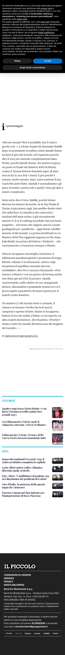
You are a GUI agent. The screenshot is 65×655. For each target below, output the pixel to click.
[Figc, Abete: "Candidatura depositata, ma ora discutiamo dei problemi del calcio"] (26, 477)
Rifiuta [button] (17, 61)
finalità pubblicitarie (46, 32)
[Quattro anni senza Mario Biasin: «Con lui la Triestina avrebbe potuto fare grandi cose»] (26, 411)
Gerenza (9, 578)
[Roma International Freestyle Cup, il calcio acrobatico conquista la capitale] (26, 461)
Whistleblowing (14, 584)
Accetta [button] (47, 61)
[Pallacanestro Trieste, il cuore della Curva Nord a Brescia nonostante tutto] (26, 436)
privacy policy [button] (47, 8)
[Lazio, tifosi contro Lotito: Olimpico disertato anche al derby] (26, 469)
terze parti (45, 22)
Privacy (8, 581)
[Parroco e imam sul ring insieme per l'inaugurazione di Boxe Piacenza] (26, 494)
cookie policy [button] (22, 19)
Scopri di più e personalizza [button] (32, 67)
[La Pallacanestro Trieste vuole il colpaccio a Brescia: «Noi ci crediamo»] (26, 423)
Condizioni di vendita (17, 574)
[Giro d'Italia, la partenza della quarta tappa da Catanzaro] (26, 486)
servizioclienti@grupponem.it (31, 626)
